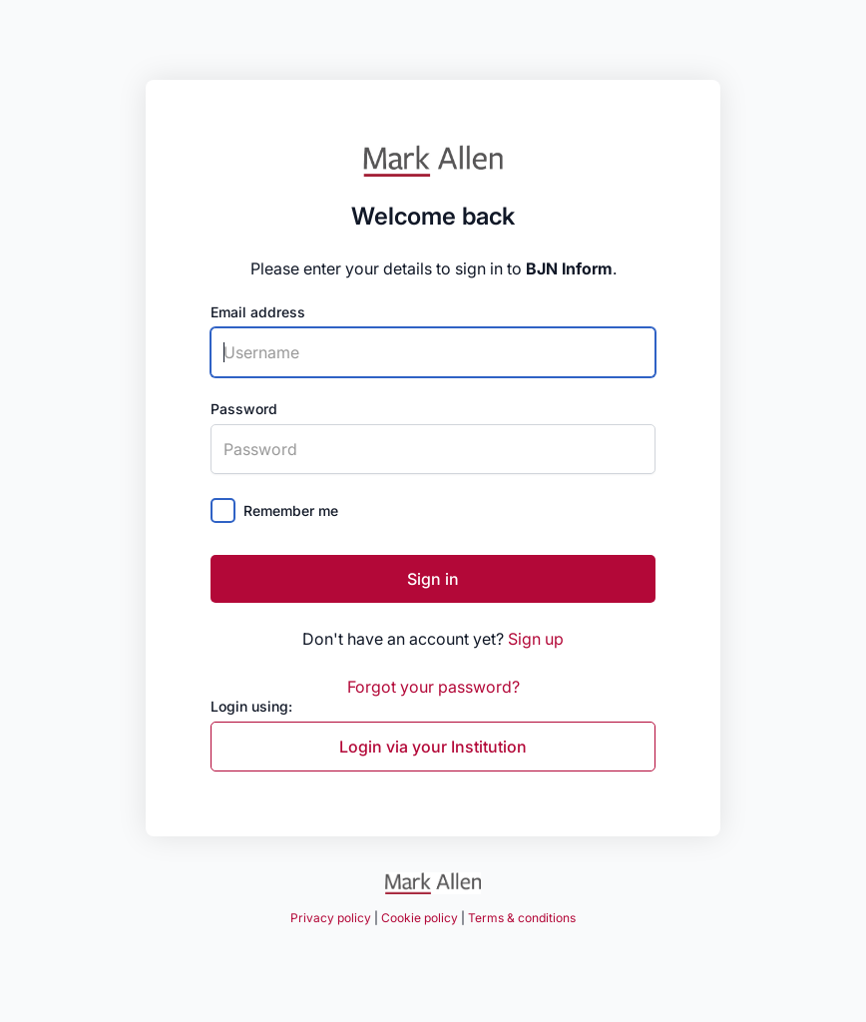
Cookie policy (419, 917)
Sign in (433, 579)
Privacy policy (330, 917)
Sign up (536, 639)
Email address (258, 312)
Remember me (290, 510)
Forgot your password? (433, 687)
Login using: (251, 707)
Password (244, 409)
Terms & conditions (522, 917)
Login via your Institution (433, 747)
